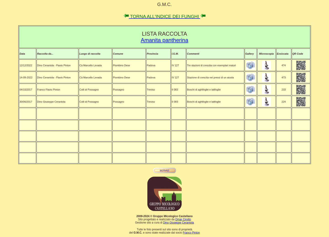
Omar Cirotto (183, 219)
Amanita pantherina (164, 40)
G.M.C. (164, 4)
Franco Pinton (191, 232)
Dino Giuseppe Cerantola (178, 222)
